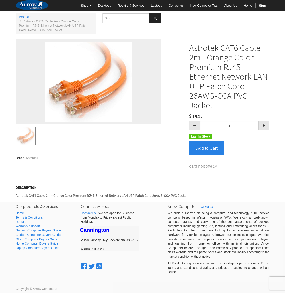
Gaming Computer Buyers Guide (38, 230)
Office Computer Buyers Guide (37, 239)
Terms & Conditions (29, 217)
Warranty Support (28, 226)
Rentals (21, 221)
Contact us (88, 213)
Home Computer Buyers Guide (37, 243)
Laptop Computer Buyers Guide (37, 248)
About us (207, 207)
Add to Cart (207, 148)
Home (20, 213)
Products (25, 17)
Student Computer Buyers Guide (38, 235)
